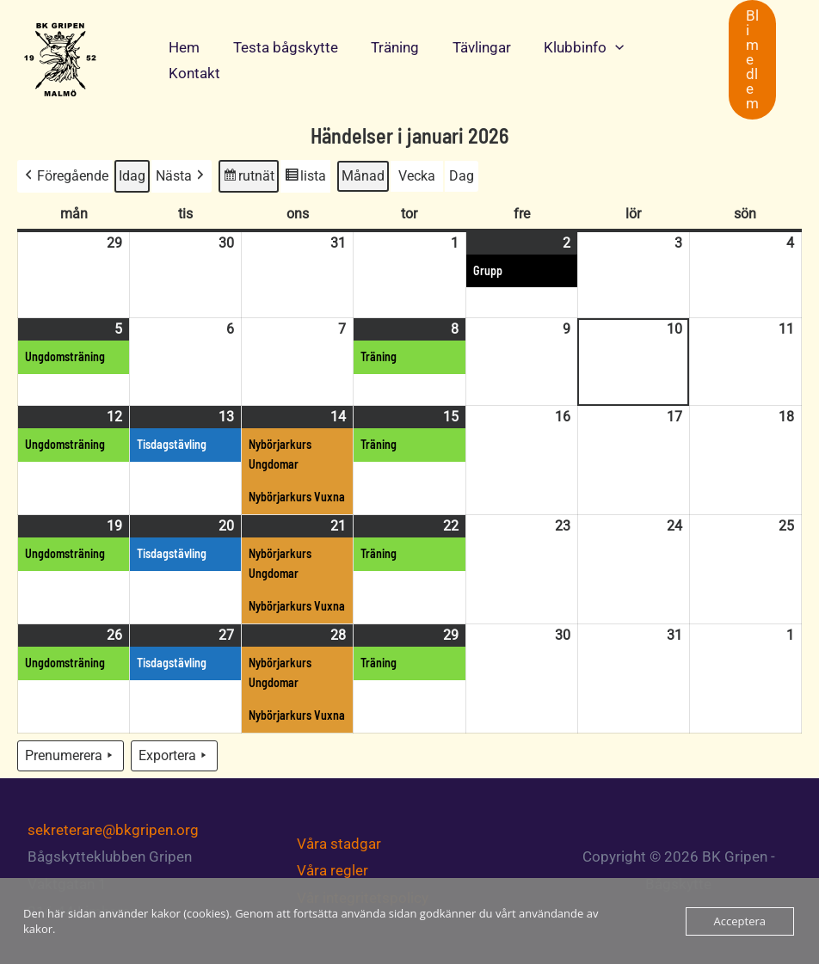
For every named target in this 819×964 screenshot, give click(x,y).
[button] (752, 60)
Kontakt (193, 73)
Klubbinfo (566, 47)
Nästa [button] (181, 176)
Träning (385, 47)
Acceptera (740, 921)
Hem (182, 47)
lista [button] (305, 178)
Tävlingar (468, 47)
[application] (598, 47)
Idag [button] (132, 176)
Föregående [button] (65, 176)
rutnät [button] (248, 178)
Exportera (174, 756)
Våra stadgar (339, 843)
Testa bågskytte (279, 47)
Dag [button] (461, 176)
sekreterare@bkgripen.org (113, 829)
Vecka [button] (416, 176)
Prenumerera (70, 756)
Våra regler (332, 870)
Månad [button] (363, 176)
